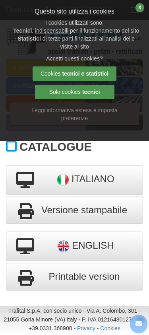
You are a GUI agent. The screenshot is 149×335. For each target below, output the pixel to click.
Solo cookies (74, 92)
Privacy (86, 328)
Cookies (110, 328)
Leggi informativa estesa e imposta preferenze (74, 114)
